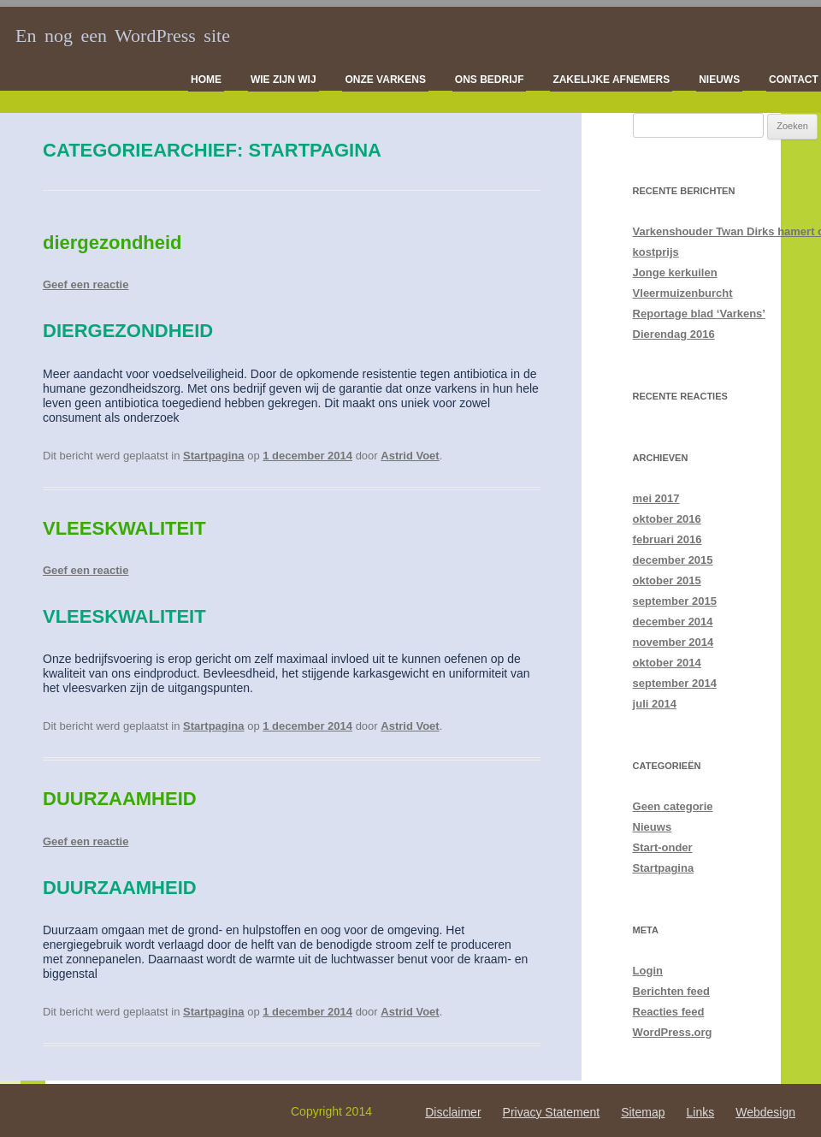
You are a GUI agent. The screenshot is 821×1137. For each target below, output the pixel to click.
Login (648, 970)
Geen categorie (673, 806)
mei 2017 (656, 498)
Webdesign (765, 1112)
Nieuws (719, 80)
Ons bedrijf (489, 80)
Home (206, 80)
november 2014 (673, 642)
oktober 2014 (667, 662)
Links (701, 1112)
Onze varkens (385, 80)
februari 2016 (667, 539)
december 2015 (673, 560)
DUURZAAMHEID (120, 798)
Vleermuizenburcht (683, 293)
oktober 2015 (667, 580)
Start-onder (663, 847)
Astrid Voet (410, 455)
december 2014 (673, 621)
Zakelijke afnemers (611, 80)
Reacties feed (669, 1011)
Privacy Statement (551, 1112)
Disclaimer (453, 1112)
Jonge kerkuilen (675, 272)
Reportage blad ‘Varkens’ (699, 313)
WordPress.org (672, 1032)
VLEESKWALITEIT (124, 528)
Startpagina (214, 455)
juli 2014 (654, 703)
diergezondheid (112, 242)
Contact (793, 80)
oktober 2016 (667, 518)
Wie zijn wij (283, 80)
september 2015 (675, 601)
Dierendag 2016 (674, 334)
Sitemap (642, 1112)
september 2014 (675, 683)
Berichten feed (671, 991)
